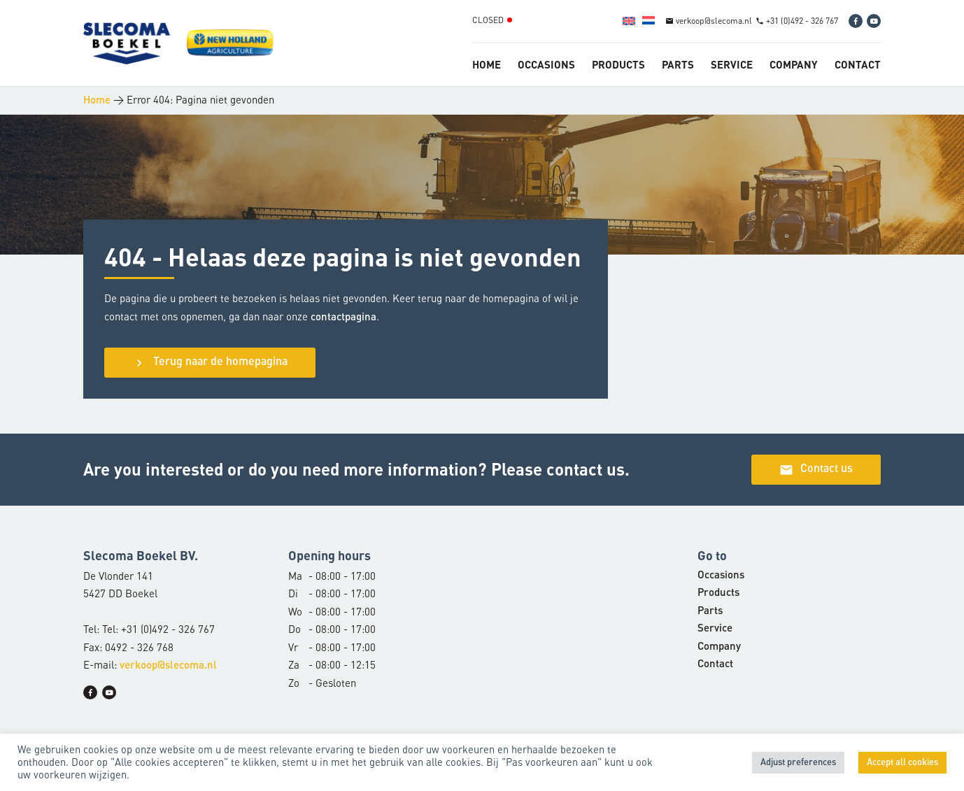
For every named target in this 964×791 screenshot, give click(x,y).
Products (618, 64)
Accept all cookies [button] (902, 762)
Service (732, 64)
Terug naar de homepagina (210, 363)
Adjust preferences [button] (798, 762)
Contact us (816, 470)
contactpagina (343, 318)
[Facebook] (856, 21)
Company (794, 64)
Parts (678, 64)
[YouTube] (874, 21)
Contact (858, 64)
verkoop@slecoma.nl (168, 666)
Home (486, 64)
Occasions (546, 64)
